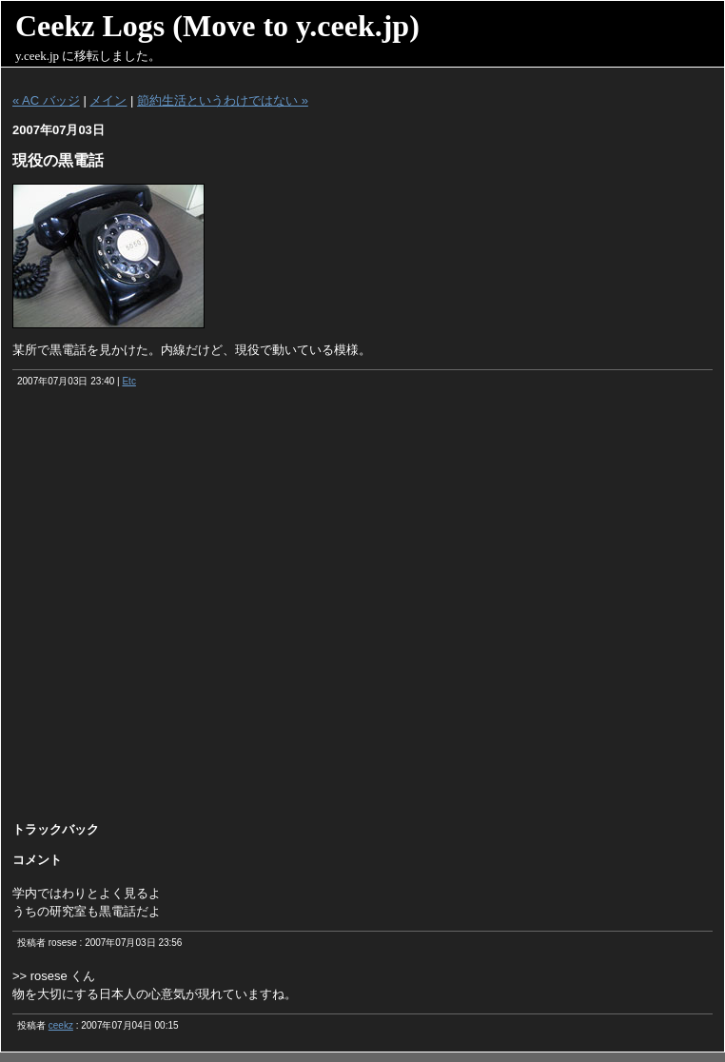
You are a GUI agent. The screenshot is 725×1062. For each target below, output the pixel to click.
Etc (128, 381)
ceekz (61, 1025)
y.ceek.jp (37, 56)
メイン (108, 100)
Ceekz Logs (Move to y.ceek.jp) (217, 26)
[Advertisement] (208, 611)
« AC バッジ (46, 100)
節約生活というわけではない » (222, 100)
